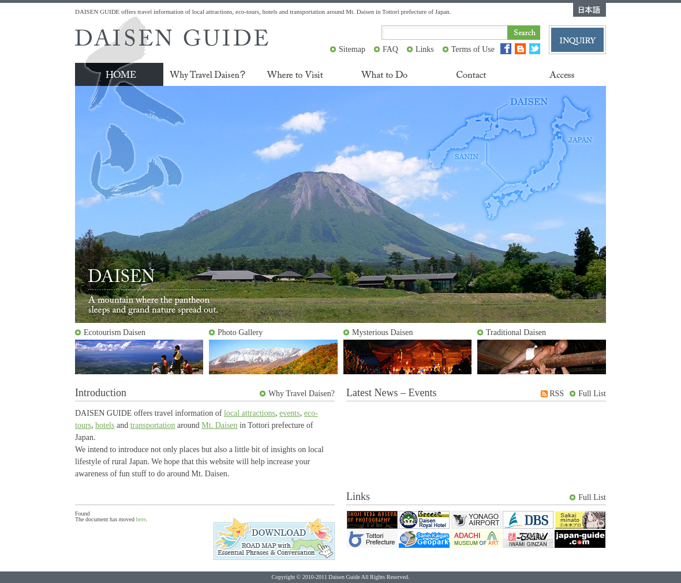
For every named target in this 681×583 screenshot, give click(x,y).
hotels (104, 425)
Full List (592, 393)
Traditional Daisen (516, 332)
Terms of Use (473, 49)
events (289, 413)
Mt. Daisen (219, 425)
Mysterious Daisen (382, 332)
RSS (556, 393)
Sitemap (352, 49)
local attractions (249, 413)
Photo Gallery (240, 332)
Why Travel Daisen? (301, 393)
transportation (152, 425)
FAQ (390, 49)
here (141, 519)
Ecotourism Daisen (114, 332)
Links (425, 49)
